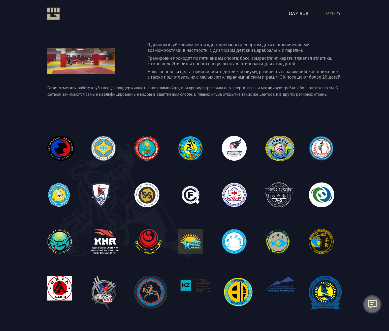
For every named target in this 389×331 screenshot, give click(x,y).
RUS (304, 13)
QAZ (293, 13)
